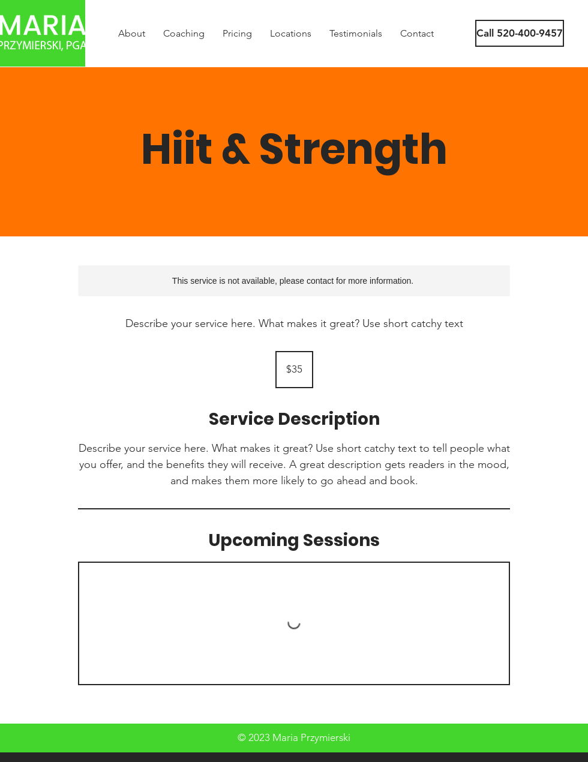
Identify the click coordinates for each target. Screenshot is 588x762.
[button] (514, 33)
